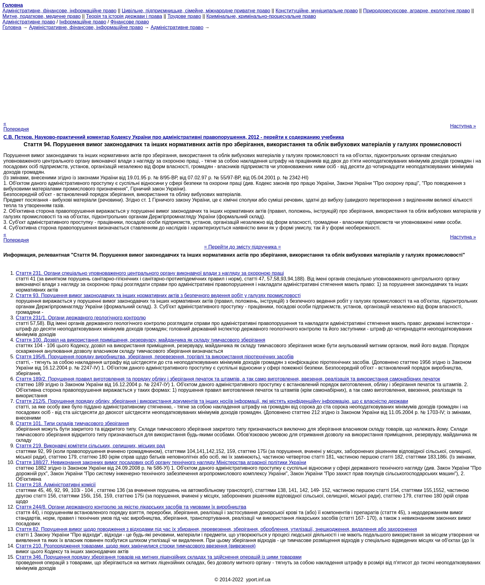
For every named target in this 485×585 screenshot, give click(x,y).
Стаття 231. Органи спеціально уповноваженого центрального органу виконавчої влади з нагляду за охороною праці (150, 273)
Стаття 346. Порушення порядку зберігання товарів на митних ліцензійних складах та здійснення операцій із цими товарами (159, 557)
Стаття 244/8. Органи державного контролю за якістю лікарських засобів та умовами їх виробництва (131, 507)
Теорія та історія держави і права (124, 16)
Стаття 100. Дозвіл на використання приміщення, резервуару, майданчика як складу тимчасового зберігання (140, 340)
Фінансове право (129, 21)
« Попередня (16, 126)
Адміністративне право (28, 21)
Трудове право (184, 16)
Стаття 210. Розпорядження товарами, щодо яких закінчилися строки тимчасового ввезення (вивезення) (135, 546)
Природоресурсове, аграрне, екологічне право (416, 10)
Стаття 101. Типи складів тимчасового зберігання (72, 423)
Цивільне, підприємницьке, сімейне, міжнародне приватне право (196, 10)
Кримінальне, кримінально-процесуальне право (261, 16)
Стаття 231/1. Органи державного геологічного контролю (81, 317)
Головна (11, 27)
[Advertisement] (242, 73)
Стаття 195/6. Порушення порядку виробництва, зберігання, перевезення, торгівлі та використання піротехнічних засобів (155, 356)
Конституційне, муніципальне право (317, 10)
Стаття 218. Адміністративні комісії (56, 484)
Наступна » (463, 126)
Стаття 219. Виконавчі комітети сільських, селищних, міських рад (90, 445)
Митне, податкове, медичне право (41, 16)
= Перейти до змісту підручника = (242, 247)
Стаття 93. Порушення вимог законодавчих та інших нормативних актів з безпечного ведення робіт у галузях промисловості (158, 295)
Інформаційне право (82, 21)
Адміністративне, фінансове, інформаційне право (59, 10)
